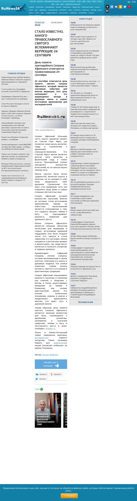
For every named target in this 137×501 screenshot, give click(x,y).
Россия (32, 1)
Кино (31, 13)
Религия (85, 10)
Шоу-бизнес (63, 13)
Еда (36, 10)
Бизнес (59, 7)
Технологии (53, 10)
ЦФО (84, 1)
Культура (77, 10)
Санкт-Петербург (68, 1)
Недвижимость (51, 13)
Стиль (37, 13)
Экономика (49, 7)
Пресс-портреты (35, 16)
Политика (40, 7)
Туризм (93, 10)
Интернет (63, 10)
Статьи (91, 13)
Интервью (83, 13)
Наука (97, 7)
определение (60, 343)
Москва (40, 1)
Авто (70, 10)
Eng (134, 2)
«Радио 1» (50, 328)
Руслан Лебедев (50, 354)
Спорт (31, 10)
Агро (99, 10)
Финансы (67, 7)
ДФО (62, 4)
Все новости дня (85, 302)
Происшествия (87, 7)
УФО (52, 4)
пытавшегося (41, 337)
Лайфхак (73, 13)
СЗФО (79, 1)
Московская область (53, 1)
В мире (31, 7)
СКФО (99, 1)
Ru (129, 2)
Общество (76, 7)
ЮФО (94, 1)
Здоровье (42, 10)
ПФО (89, 1)
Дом (42, 13)
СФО (57, 4)
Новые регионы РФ (72, 4)
